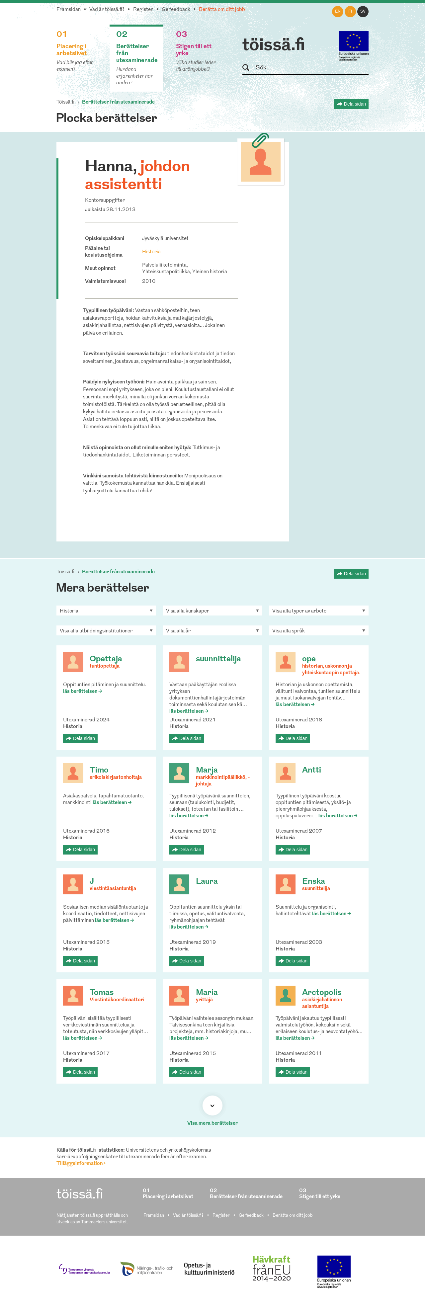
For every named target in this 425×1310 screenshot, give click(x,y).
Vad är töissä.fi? (107, 9)
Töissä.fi (65, 102)
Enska (313, 882)
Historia (151, 252)
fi (350, 12)
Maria (207, 993)
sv (363, 12)
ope (309, 659)
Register (143, 9)
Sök (248, 67)
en (338, 12)
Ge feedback (176, 9)
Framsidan (68, 9)
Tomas (102, 993)
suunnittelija (218, 659)
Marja (207, 771)
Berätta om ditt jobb (222, 9)
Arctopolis (321, 993)
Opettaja (106, 659)
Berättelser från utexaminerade (118, 102)
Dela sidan (355, 104)
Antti (311, 771)
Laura (207, 882)
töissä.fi (273, 45)
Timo (99, 771)
